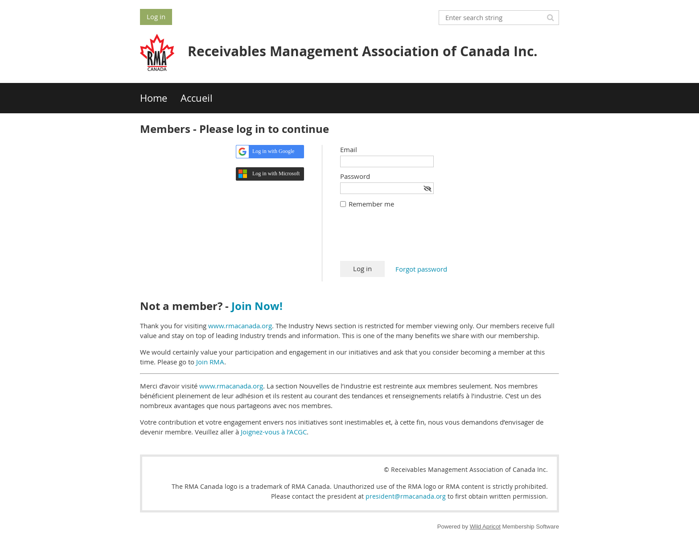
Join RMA (210, 361)
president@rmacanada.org (406, 496)
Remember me (371, 203)
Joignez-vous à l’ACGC (274, 431)
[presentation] (408, 239)
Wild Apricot (485, 526)
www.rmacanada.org (240, 325)
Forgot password (421, 268)
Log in (156, 16)
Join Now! (257, 306)
